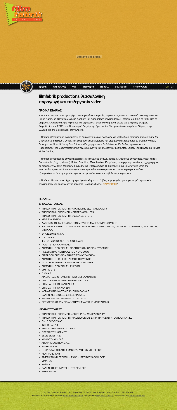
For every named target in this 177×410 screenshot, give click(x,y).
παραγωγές (59, 86)
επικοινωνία (140, 86)
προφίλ (104, 86)
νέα (74, 86)
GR (167, 86)
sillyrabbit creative (104, 395)
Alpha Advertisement (73, 395)
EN (172, 86)
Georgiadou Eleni (136, 395)
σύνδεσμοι (121, 86)
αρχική (42, 86)
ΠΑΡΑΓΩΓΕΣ (110, 184)
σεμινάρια (88, 86)
